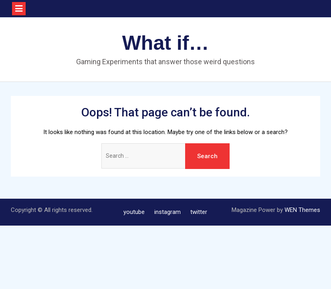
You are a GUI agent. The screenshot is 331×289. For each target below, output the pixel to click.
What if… (165, 43)
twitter (198, 212)
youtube (134, 212)
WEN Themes (302, 210)
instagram (167, 212)
